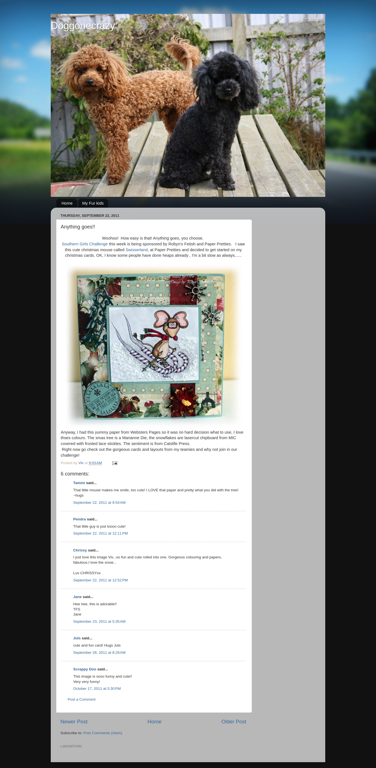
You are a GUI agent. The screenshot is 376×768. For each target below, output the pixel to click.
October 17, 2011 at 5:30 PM (97, 688)
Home (67, 203)
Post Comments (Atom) (102, 733)
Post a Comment (82, 699)
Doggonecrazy (83, 25)
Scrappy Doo (84, 669)
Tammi (79, 483)
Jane (78, 597)
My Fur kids (93, 203)
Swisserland (137, 250)
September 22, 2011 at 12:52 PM (100, 580)
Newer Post (74, 721)
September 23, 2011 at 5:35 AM (99, 621)
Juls (77, 638)
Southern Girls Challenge (85, 244)
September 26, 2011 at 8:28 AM (99, 652)
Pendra (79, 519)
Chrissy (80, 550)
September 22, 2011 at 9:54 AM (99, 502)
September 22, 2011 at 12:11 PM (100, 533)
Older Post (234, 721)
